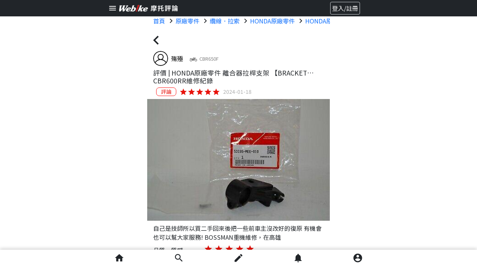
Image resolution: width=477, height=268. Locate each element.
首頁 (159, 20)
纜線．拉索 (225, 20)
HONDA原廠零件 (272, 20)
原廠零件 (187, 20)
